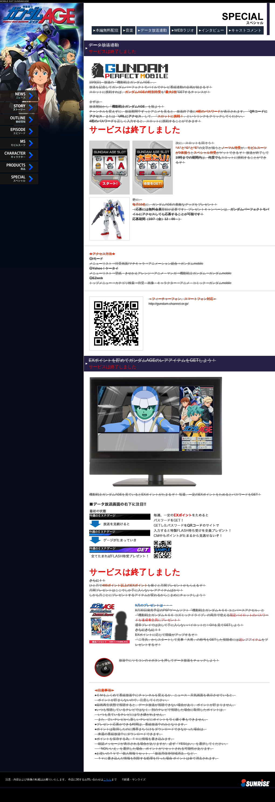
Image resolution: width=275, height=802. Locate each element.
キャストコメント (246, 30)
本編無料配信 (107, 30)
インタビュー (212, 30)
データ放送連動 (153, 30)
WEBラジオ (184, 30)
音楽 (129, 30)
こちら (107, 778)
